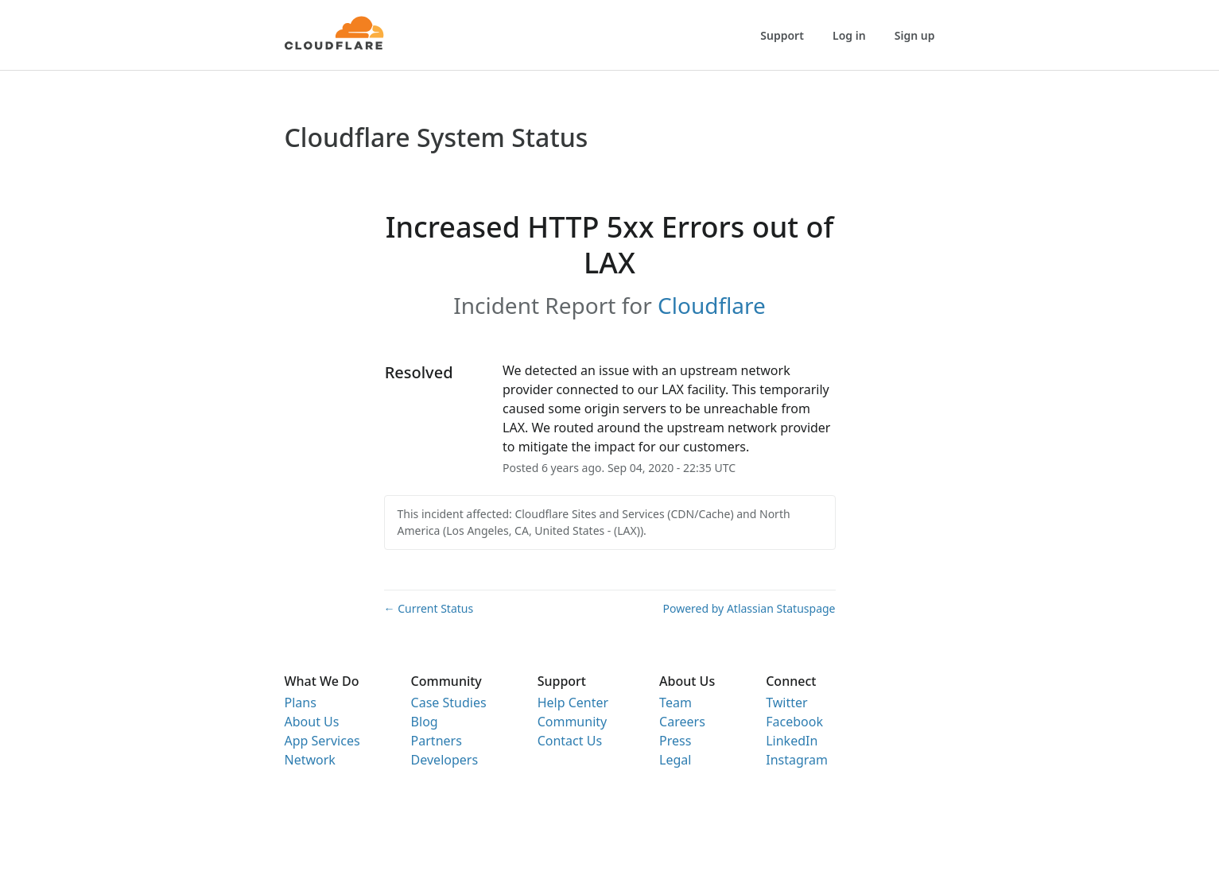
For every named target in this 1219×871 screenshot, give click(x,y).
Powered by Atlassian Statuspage (749, 608)
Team (675, 702)
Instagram (797, 759)
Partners (436, 740)
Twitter (786, 702)
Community (573, 721)
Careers (682, 721)
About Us (312, 721)
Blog (424, 721)
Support (782, 35)
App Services (322, 740)
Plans (300, 702)
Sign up (915, 35)
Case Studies (449, 702)
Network (310, 759)
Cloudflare (712, 305)
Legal (675, 759)
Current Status (429, 608)
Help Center (573, 702)
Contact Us (570, 740)
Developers (444, 759)
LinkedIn (791, 740)
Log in (849, 35)
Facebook (794, 721)
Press (675, 740)
